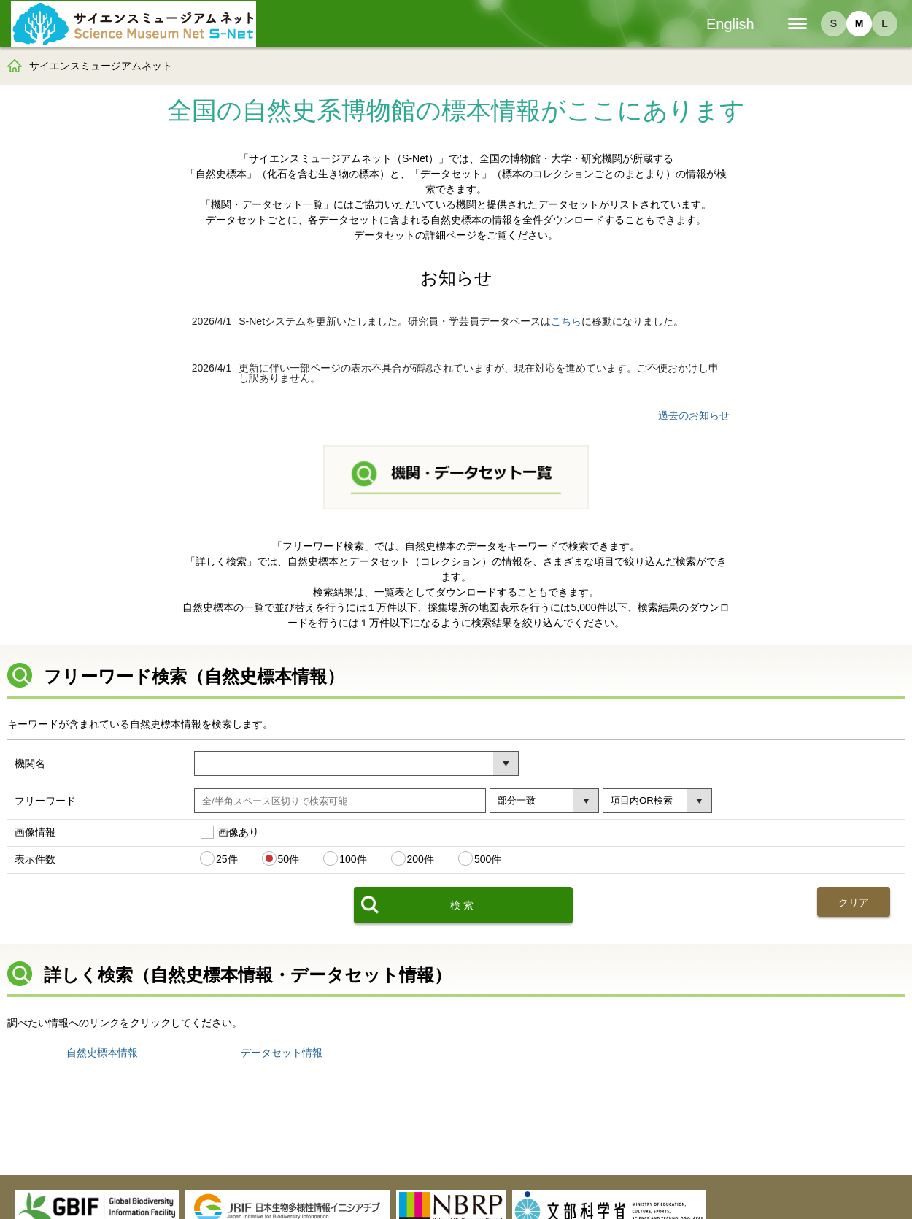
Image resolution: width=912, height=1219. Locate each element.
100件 (352, 858)
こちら (566, 321)
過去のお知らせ (694, 415)
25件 (227, 858)
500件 (487, 858)
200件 (420, 858)
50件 (289, 858)
